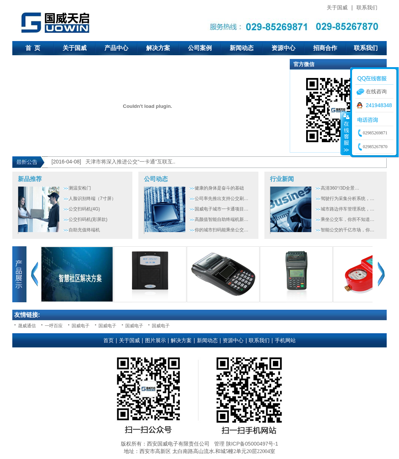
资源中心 (283, 48)
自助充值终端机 (84, 229)
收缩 (345, 133)
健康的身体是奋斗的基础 (219, 188)
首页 (108, 340)
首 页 (33, 48)
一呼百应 (54, 325)
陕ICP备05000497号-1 (252, 444)
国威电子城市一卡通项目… (221, 209)
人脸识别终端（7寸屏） (92, 198)
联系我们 (366, 7)
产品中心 (116, 48)
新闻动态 (242, 48)
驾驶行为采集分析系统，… (347, 198)
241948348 (379, 105)
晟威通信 (27, 325)
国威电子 (80, 325)
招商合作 (325, 48)
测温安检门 (80, 188)
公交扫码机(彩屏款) (88, 219)
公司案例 (200, 48)
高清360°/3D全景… (340, 188)
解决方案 (158, 48)
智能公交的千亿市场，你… (347, 229)
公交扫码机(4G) (84, 209)
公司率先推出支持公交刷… (221, 198)
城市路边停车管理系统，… (347, 209)
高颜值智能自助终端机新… (221, 219)
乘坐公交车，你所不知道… (347, 219)
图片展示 (155, 340)
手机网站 (285, 340)
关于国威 (337, 7)
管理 (219, 444)
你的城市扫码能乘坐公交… (221, 229)
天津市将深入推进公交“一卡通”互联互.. (130, 162)
